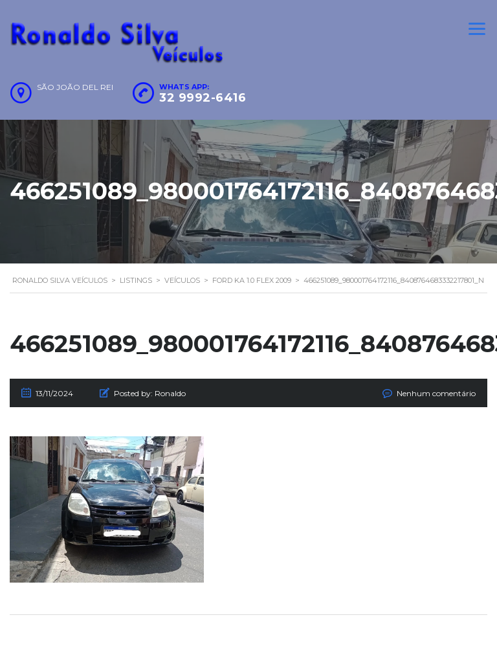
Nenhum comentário (436, 393)
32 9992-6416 (202, 98)
